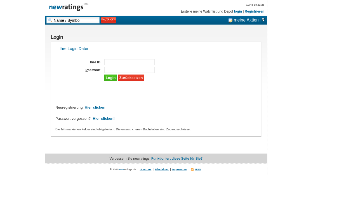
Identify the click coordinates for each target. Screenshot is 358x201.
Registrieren (254, 11)
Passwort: (94, 70)
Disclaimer (162, 169)
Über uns (146, 169)
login (238, 11)
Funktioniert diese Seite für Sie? (176, 159)
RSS (198, 169)
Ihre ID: (96, 62)
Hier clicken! (96, 107)
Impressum (179, 169)
